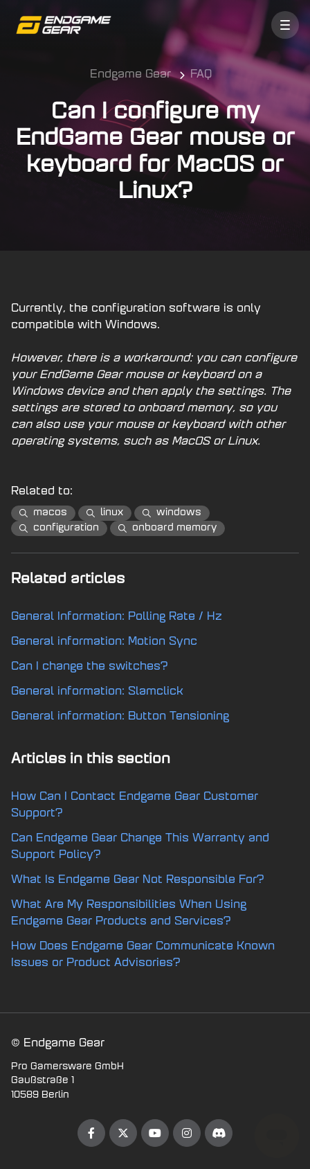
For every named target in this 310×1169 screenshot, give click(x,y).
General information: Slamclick (97, 691)
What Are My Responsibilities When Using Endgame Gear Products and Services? (128, 913)
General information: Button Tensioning (120, 716)
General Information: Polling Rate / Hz (116, 617)
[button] (285, 25)
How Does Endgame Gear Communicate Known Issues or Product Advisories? (143, 955)
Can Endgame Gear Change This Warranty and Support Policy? (140, 847)
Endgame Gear (130, 74)
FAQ (201, 74)
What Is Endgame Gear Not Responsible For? (137, 880)
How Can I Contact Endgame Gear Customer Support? (134, 805)
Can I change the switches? (89, 666)
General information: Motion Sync (104, 642)
